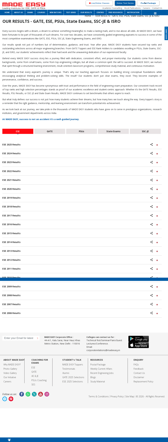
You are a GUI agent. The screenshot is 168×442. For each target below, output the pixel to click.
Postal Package (148, 3)
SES (33, 384)
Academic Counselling (112, 8)
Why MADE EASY (11, 364)
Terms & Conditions (99, 396)
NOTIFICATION (133, 12)
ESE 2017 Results (80, 215)
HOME (7, 12)
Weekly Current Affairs (101, 368)
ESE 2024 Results (80, 153)
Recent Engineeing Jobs (102, 373)
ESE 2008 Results (80, 295)
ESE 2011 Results (80, 268)
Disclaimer (139, 377)
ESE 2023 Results (80, 162)
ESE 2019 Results (80, 197)
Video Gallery (10, 373)
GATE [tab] (50, 131)
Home (88, 15)
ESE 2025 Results (80, 144)
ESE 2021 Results (80, 179)
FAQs (136, 364)
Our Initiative (9, 377)
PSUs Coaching (39, 380)
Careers (146, 8)
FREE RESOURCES (115, 12)
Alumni (65, 373)
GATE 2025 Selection (72, 377)
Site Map (129, 396)
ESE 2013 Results (80, 250)
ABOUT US (18, 12)
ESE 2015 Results (80, 233)
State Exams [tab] (113, 131)
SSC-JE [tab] (145, 131)
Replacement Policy (143, 381)
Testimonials (68, 368)
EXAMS (30, 12)
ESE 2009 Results (80, 286)
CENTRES (100, 12)
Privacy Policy (117, 396)
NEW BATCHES (55, 12)
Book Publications (132, 8)
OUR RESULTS (86, 12)
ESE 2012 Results (80, 259)
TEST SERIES (71, 12)
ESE (33, 367)
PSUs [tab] (81, 131)
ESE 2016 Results (80, 224)
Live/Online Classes (99, 3)
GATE (34, 371)
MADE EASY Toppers (72, 364)
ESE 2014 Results (80, 242)
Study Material (97, 381)
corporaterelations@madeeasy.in (103, 350)
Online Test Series (125, 3)
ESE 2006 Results (80, 313)
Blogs (93, 377)
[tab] (82, 144)
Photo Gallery (10, 368)
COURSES (41, 12)
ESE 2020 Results (80, 188)
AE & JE (35, 375)
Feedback (138, 368)
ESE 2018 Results (80, 206)
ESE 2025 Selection (72, 381)
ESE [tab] (18, 131)
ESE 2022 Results (80, 171)
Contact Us (157, 8)
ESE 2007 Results (80, 304)
